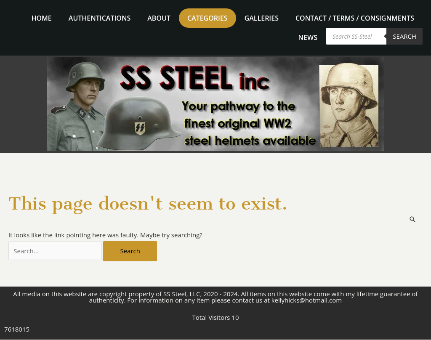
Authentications (99, 18)
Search (404, 36)
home (42, 18)
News (307, 37)
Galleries (262, 18)
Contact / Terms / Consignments (354, 18)
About (158, 18)
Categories (207, 18)
